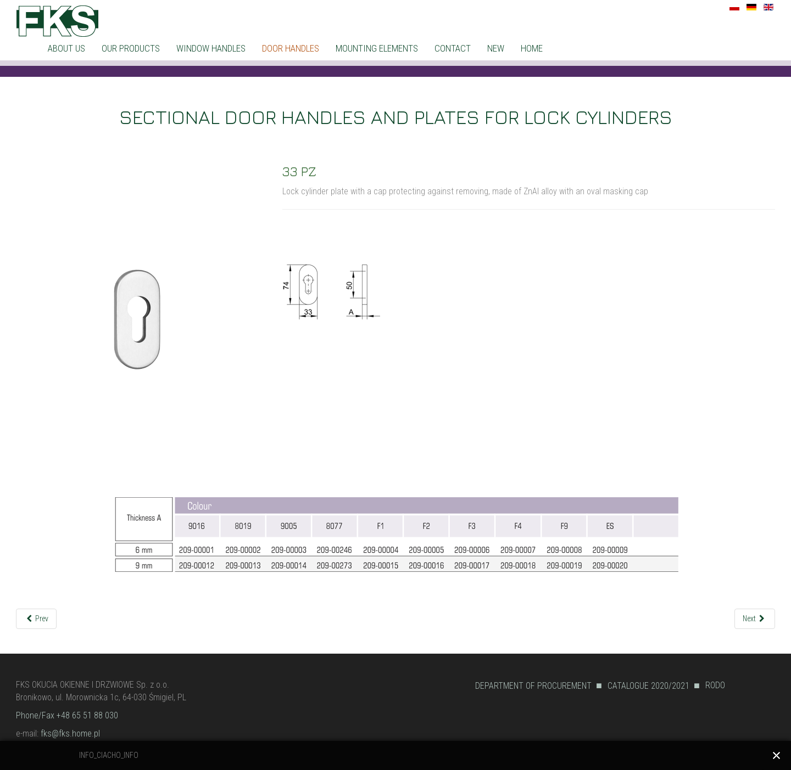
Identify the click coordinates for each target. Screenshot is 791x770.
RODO (715, 685)
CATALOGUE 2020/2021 (648, 686)
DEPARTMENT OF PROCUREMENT (533, 686)
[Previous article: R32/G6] (36, 619)
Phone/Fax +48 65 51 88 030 (67, 715)
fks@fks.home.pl (70, 733)
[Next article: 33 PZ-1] (755, 619)
